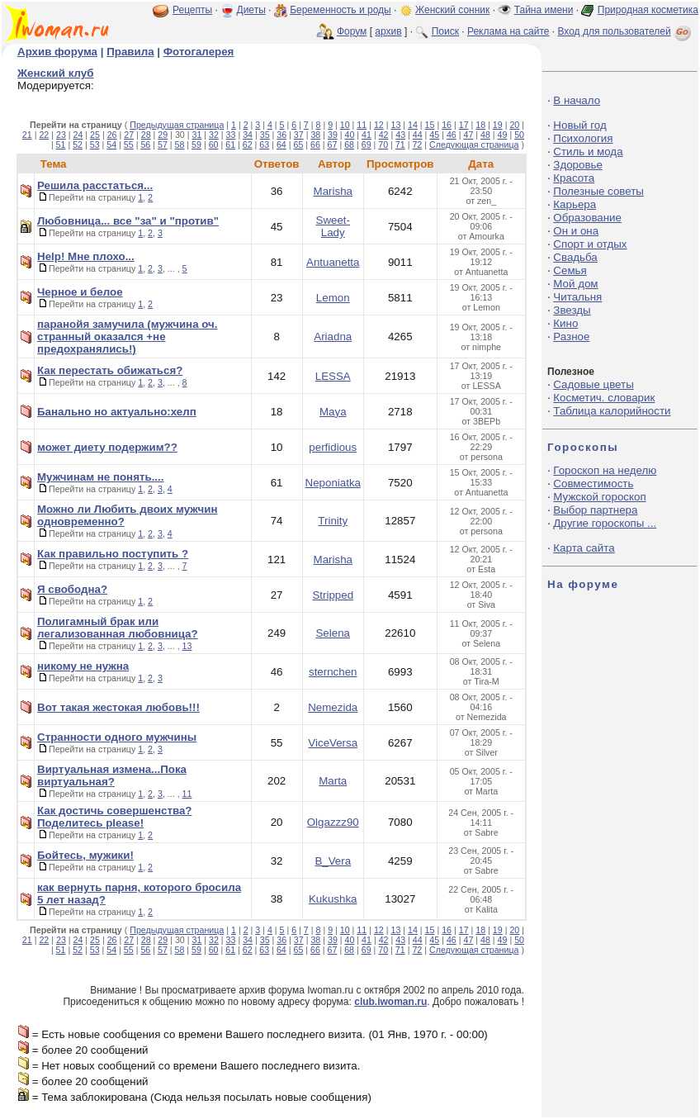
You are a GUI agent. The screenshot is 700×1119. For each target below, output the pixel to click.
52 (78, 144)
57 (163, 144)
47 (468, 135)
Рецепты (192, 10)
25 (95, 135)
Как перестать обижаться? (109, 370)
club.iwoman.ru (390, 1002)
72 (417, 144)
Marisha (333, 191)
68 (349, 144)
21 (27, 135)
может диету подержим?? (107, 447)
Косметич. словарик (604, 397)
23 (61, 135)
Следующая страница (474, 144)
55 (129, 144)
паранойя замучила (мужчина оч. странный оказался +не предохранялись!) (127, 336)
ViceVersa (332, 743)
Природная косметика (648, 10)
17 (464, 125)
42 (384, 135)
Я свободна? (72, 589)
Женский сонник (452, 10)
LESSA (333, 376)
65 (298, 144)
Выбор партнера (595, 510)
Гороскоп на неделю (604, 470)
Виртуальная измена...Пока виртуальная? (112, 775)
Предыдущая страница (177, 125)
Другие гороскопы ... (604, 523)
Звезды (571, 310)
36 (281, 135)
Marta (333, 781)
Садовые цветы (593, 384)
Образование (587, 217)
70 (383, 144)
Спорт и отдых (590, 244)
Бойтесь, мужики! (85, 855)
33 (231, 135)
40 (350, 135)
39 (333, 135)
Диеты (251, 10)
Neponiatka (333, 483)
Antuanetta (332, 262)
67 (333, 144)
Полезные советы (598, 191)
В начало (576, 100)
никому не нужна (83, 666)
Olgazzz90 (333, 822)
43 (400, 135)
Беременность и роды (340, 10)
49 (503, 135)
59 (196, 144)
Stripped (332, 595)
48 (485, 135)
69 (366, 144)
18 (480, 125)
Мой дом (575, 283)
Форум (352, 31)
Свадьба (575, 257)
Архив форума (57, 51)
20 (514, 125)
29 (163, 135)
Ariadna (333, 336)
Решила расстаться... (95, 185)
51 (61, 144)
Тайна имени (544, 10)
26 (112, 135)
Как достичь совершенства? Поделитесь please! (114, 816)
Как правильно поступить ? (112, 554)
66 (315, 144)
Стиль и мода (587, 151)
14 (413, 125)
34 (248, 135)
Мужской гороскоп (599, 497)
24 (78, 135)
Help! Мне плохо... (86, 256)
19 (498, 125)
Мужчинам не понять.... (100, 477)
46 (451, 135)
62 (248, 144)
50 (519, 135)
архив (388, 31)
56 (145, 144)
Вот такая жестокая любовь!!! (118, 707)
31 (196, 135)
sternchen (333, 672)
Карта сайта (583, 548)
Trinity (333, 520)
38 (315, 135)
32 (214, 135)
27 (129, 135)
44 (418, 135)
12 (379, 125)
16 (447, 125)
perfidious (333, 447)
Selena (332, 633)
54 (111, 144)
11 (362, 125)
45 (434, 135)
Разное (571, 336)
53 (95, 144)
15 (430, 125)
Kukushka (333, 899)
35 (265, 135)
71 (400, 144)
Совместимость (593, 483)
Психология (582, 138)
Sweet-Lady (333, 226)
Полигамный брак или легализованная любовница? (117, 627)
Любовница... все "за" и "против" (128, 221)
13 (395, 125)
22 (44, 135)
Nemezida (332, 707)
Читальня (577, 297)
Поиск (445, 31)
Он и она (575, 231)
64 (281, 144)
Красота (573, 178)
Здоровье (578, 165)
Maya (333, 411)
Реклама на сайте (508, 31)
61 (230, 144)
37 (299, 135)
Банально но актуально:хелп (116, 411)
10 (345, 125)
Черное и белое (80, 292)
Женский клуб (55, 73)
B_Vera (333, 861)
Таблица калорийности (611, 411)
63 (264, 144)
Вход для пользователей (625, 31)
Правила (130, 51)
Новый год (579, 125)
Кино (565, 323)
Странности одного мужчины (116, 737)
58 (180, 144)
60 (214, 144)
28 (146, 135)
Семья (569, 270)
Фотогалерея (198, 51)
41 (366, 135)
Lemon (333, 298)
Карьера (574, 204)
